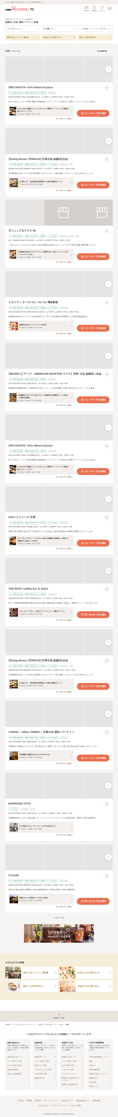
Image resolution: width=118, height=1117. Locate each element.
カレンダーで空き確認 (93, 113)
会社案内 (21, 1101)
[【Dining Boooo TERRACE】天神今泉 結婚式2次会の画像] (59, 141)
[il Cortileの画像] (59, 857)
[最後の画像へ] (108, 69)
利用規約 (29, 1101)
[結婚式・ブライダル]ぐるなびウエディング (20, 1024)
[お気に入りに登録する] (107, 88)
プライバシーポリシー (51, 1101)
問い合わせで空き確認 (93, 614)
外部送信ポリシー (67, 1101)
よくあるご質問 (75, 1105)
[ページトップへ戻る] (59, 1016)
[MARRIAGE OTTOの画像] (59, 786)
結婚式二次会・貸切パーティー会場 (50, 1024)
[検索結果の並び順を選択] (104, 51)
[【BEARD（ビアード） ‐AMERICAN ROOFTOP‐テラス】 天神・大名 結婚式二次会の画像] (59, 356)
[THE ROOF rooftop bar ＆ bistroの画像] (59, 571)
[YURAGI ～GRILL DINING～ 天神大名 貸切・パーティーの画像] (59, 714)
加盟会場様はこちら (83, 1101)
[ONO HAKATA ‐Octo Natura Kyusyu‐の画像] (59, 69)
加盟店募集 (96, 1101)
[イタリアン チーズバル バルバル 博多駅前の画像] (59, 284)
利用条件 (38, 1101)
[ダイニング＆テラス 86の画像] (59, 213)
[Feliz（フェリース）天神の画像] (59, 499)
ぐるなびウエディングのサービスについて (52, 1105)
